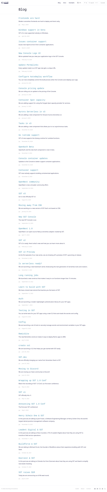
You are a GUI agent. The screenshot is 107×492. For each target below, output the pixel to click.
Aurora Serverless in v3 (32, 112)
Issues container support (32, 41)
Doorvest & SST (27, 458)
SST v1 (22, 392)
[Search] (93, 2)
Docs (64, 3)
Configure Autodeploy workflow (35, 77)
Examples (71, 3)
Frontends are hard (29, 18)
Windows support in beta (32, 30)
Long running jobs (28, 275)
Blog (59, 3)
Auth (21, 299)
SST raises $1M (27, 472)
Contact (88, 488)
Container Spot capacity (32, 100)
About (82, 488)
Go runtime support (29, 135)
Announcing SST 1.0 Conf (32, 404)
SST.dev (23, 357)
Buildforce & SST (28, 444)
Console (103, 3)
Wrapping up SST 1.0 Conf (32, 380)
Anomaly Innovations (12, 488)
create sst (24, 345)
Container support (28, 170)
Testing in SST (27, 310)
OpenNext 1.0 (25, 228)
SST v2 (22, 240)
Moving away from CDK (30, 205)
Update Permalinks (28, 65)
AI (85, 3)
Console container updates (33, 158)
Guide (77, 488)
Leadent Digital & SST (31, 430)
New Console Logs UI (30, 53)
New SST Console (27, 217)
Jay (19, 24)
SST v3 (22, 193)
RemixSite (24, 334)
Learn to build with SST (32, 287)
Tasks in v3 (25, 123)
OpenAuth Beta (26, 147)
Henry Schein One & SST (31, 415)
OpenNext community (29, 182)
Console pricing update (31, 88)
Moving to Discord (28, 369)
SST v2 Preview (27, 252)
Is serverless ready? (30, 263)
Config (22, 322)
